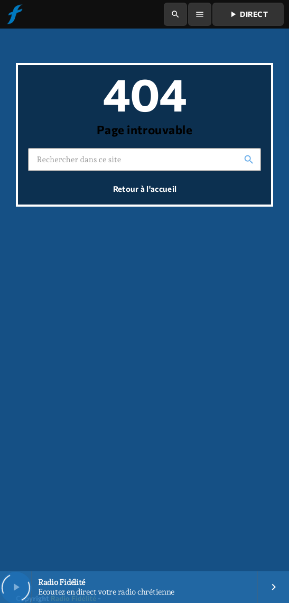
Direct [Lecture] (248, 14)
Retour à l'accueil (144, 188)
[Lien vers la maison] (14, 14)
